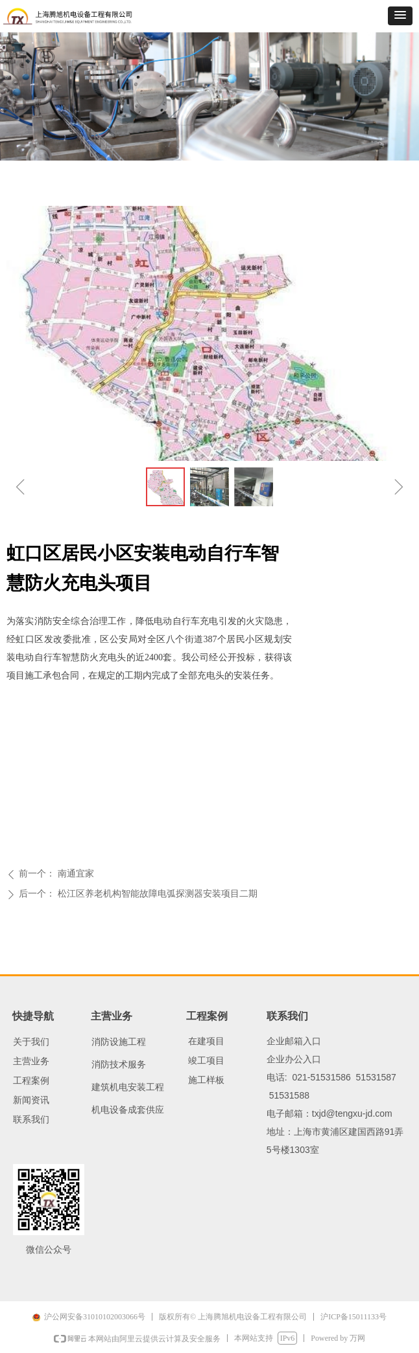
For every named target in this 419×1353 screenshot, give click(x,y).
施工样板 (206, 1080)
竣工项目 (206, 1061)
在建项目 (206, 1041)
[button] (400, 15)
